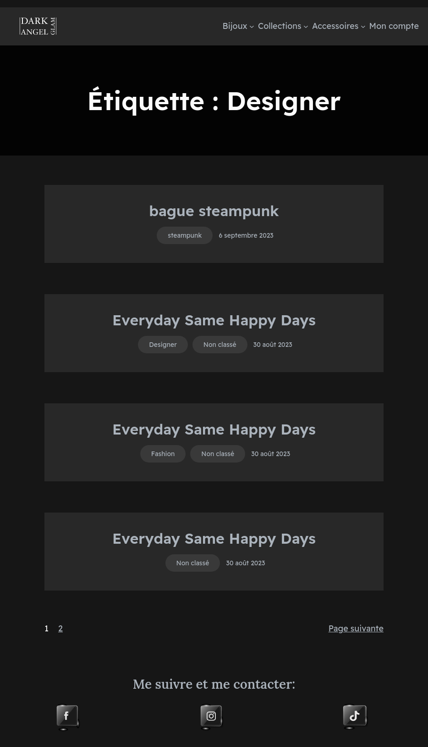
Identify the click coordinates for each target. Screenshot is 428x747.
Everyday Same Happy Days (214, 320)
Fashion (163, 454)
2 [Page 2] (60, 628)
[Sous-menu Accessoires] (363, 26)
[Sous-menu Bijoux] (251, 26)
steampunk (185, 235)
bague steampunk (214, 210)
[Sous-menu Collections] (305, 26)
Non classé (219, 344)
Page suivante (356, 628)
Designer (163, 344)
